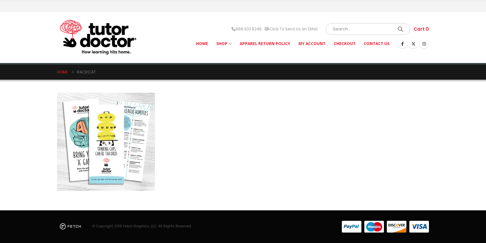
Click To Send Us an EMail (293, 29)
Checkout (345, 43)
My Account (312, 43)
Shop (221, 43)
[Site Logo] (98, 37)
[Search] (400, 29)
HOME (202, 43)
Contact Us (376, 43)
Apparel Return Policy (265, 43)
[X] (413, 43)
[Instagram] (424, 43)
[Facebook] (402, 43)
